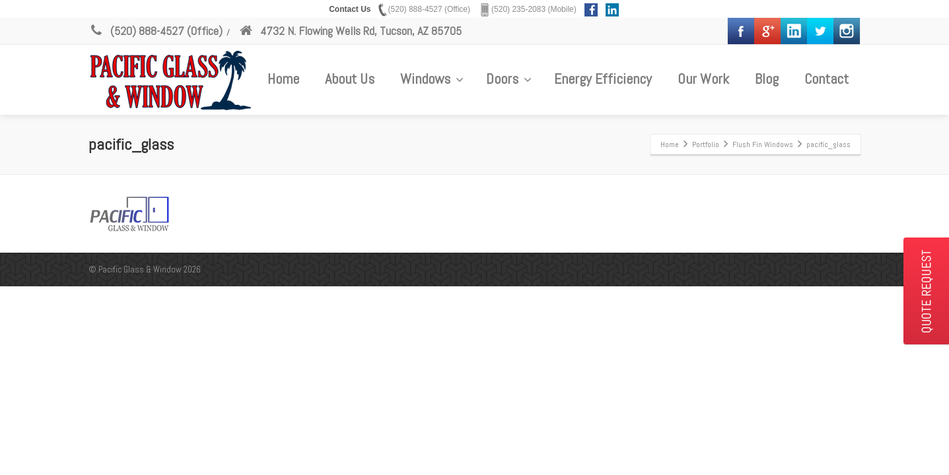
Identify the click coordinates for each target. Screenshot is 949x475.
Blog (767, 78)
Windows (432, 78)
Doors (509, 78)
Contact (826, 78)
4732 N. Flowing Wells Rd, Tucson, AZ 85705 (350, 30)
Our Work (703, 78)
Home (283, 78)
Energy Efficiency (603, 78)
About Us (349, 78)
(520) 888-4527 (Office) (155, 30)
